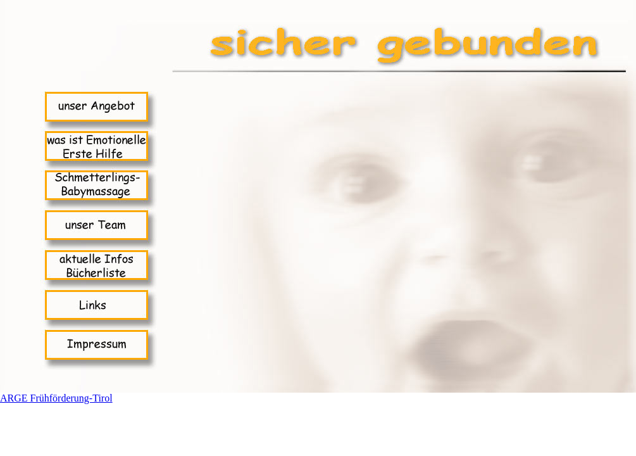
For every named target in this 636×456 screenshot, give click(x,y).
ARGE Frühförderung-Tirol (56, 398)
